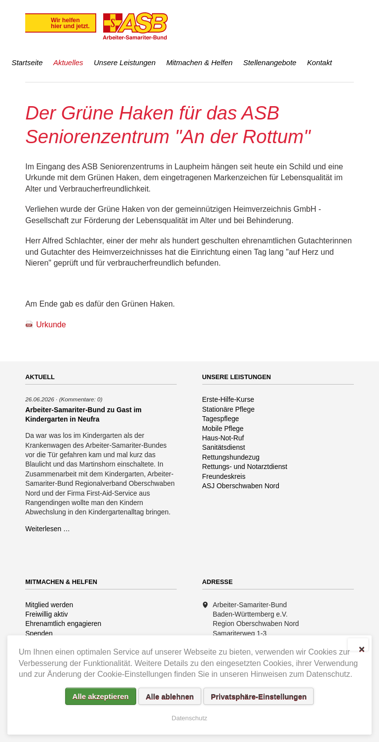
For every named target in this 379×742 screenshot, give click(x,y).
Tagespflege (220, 419)
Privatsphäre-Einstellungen (258, 696)
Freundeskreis (224, 476)
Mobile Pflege (223, 428)
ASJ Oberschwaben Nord (240, 486)
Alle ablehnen (170, 696)
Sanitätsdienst (223, 447)
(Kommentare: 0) (81, 399)
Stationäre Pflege (228, 409)
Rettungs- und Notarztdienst (245, 466)
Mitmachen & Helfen (199, 62)
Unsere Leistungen (124, 62)
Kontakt (319, 62)
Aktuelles (68, 62)
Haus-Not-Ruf (223, 438)
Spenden (39, 633)
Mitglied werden (49, 605)
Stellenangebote (270, 62)
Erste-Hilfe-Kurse (228, 399)
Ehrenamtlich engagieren (63, 623)
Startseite (26, 62)
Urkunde (51, 324)
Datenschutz (189, 718)
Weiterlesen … (47, 529)
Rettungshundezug (231, 457)
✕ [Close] (361, 648)
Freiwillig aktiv (46, 614)
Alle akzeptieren (101, 696)
